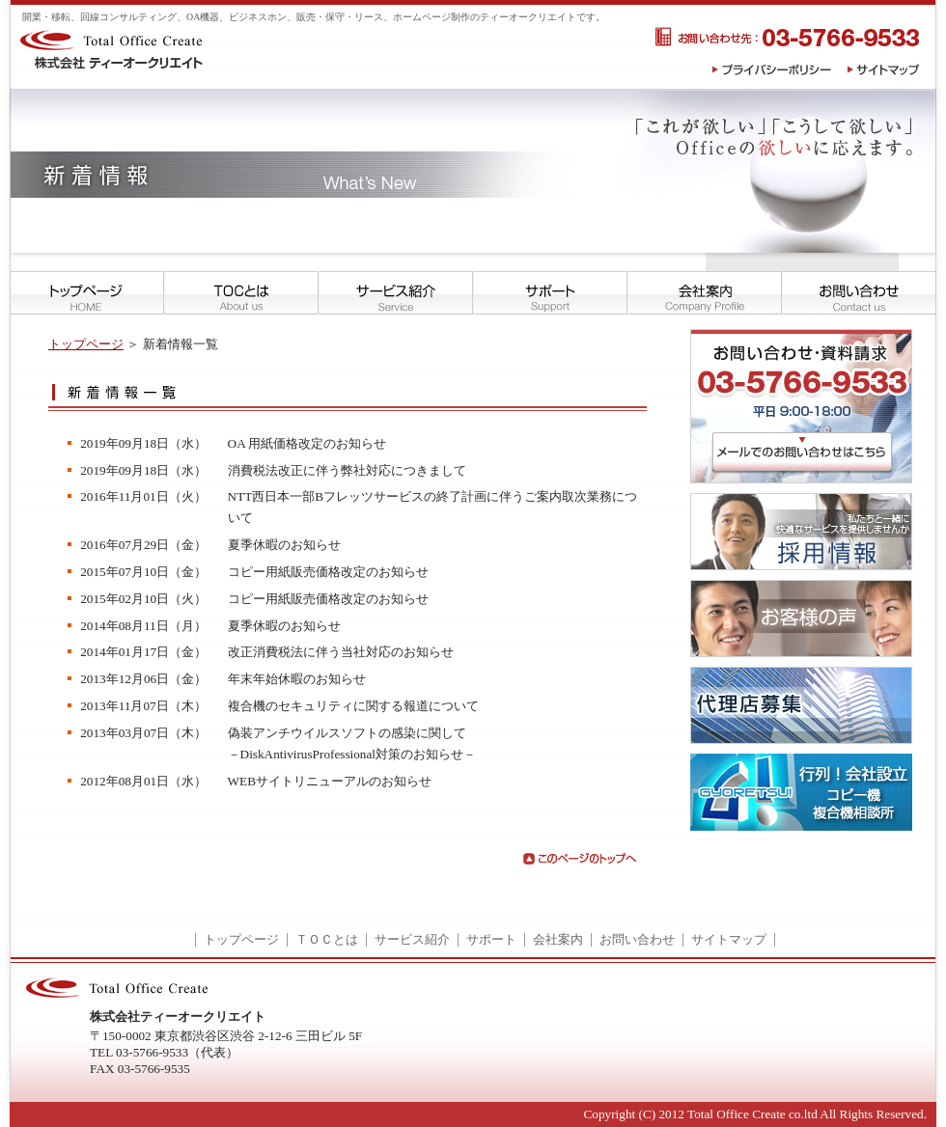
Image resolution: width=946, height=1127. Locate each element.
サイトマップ (728, 939)
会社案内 (558, 939)
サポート (491, 939)
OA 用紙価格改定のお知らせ (307, 443)
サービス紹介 (412, 939)
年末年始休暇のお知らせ (297, 679)
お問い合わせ (637, 939)
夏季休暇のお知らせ (284, 544)
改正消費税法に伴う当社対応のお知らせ (341, 652)
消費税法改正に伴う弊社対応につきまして (347, 470)
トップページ (86, 344)
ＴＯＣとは (326, 939)
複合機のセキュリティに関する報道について (353, 706)
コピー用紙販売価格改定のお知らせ (328, 571)
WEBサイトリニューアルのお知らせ (329, 781)
